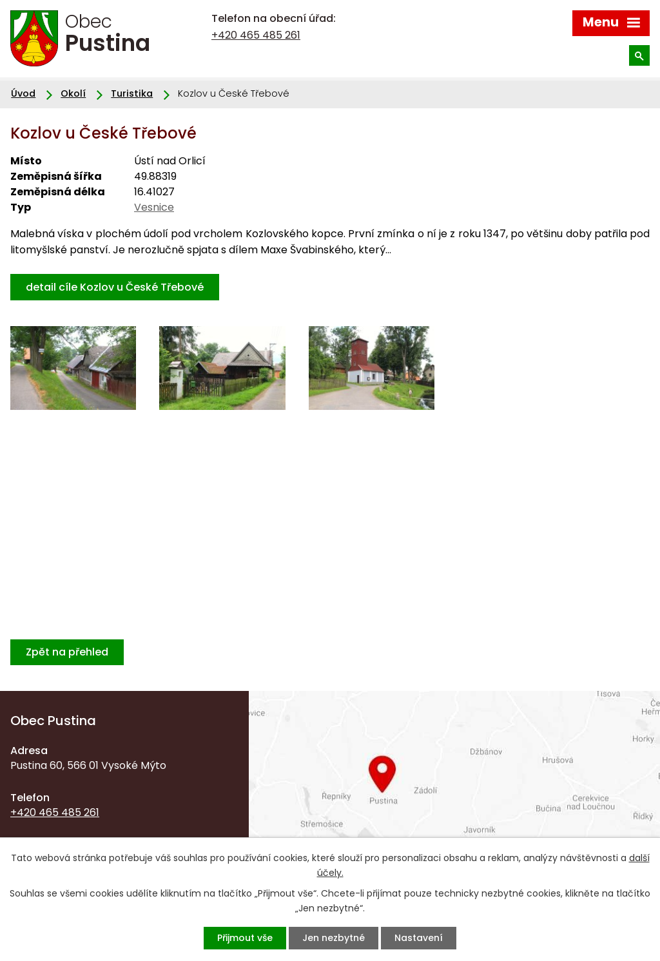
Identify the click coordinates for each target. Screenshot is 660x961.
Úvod (23, 93)
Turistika (132, 93)
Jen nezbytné (333, 937)
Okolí (73, 93)
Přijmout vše (245, 937)
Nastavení (418, 937)
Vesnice (154, 207)
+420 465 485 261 (255, 35)
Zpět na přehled (67, 652)
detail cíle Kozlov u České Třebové (115, 287)
